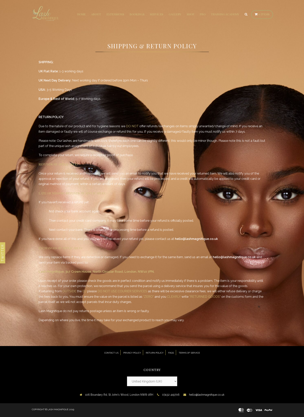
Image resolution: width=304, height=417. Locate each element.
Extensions (115, 14)
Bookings (137, 14)
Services (156, 14)
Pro (203, 14)
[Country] (152, 381)
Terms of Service (189, 352)
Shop (190, 14)
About (96, 14)
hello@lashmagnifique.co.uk (206, 394)
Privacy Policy (132, 352)
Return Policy (154, 352)
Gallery (175, 14)
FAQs (171, 352)
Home (81, 14)
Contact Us (111, 352)
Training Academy (225, 14)
